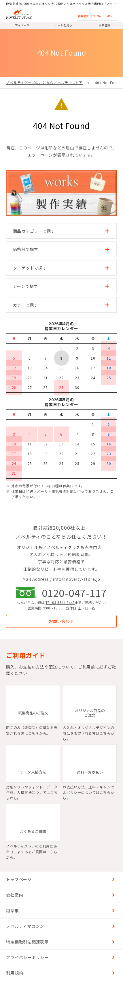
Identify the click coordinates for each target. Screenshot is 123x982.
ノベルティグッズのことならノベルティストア (44, 82)
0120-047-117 (74, 592)
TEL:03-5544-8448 (60, 602)
